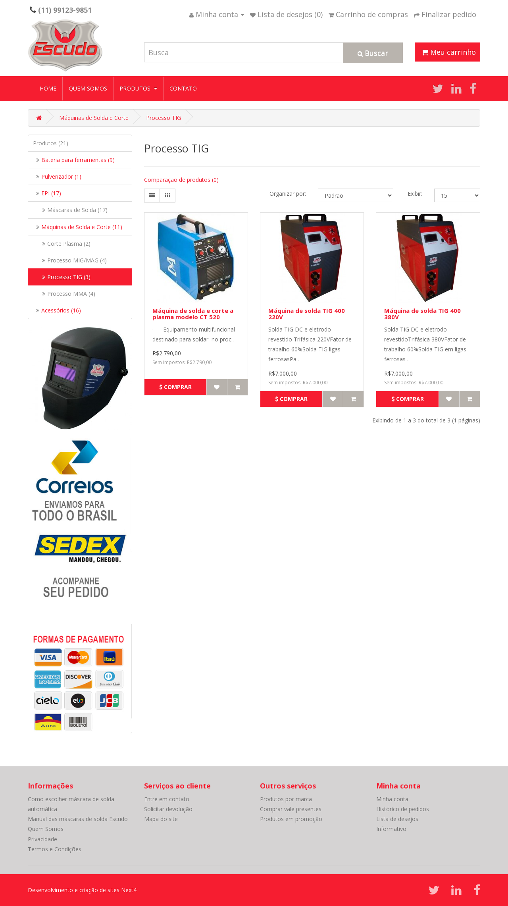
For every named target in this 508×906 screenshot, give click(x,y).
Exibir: (415, 193)
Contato (183, 88)
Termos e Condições (54, 849)
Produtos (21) (50, 143)
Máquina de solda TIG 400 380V (422, 313)
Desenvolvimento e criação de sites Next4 (82, 890)
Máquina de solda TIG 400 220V (306, 313)
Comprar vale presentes (290, 809)
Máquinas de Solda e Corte (94, 117)
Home (48, 88)
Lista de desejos (397, 819)
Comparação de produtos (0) (181, 179)
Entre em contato (166, 799)
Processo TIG (163, 117)
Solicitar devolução (168, 809)
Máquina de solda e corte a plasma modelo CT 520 (192, 313)
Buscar (373, 53)
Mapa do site (161, 819)
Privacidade (42, 839)
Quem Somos (88, 88)
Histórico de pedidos (402, 809)
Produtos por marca (286, 799)
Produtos (138, 88)
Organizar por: (287, 193)
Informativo (391, 829)
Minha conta (392, 799)
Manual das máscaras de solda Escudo (78, 819)
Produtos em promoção (291, 819)
